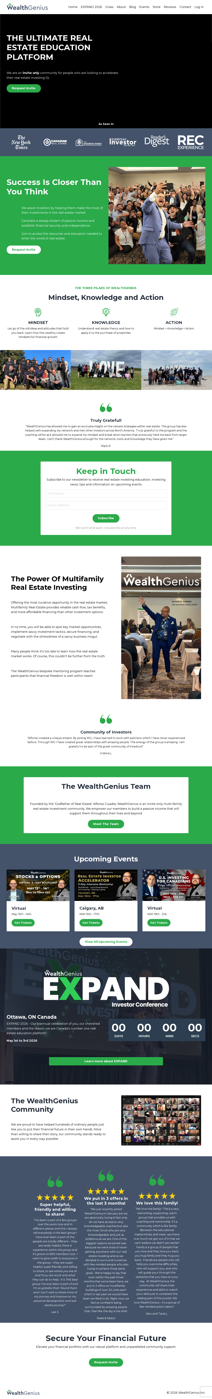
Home (73, 7)
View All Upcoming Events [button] (106, 942)
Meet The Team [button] (106, 824)
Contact (185, 7)
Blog (132, 7)
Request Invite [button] (24, 88)
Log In (199, 7)
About (121, 7)
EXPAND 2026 (91, 7)
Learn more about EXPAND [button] (106, 1061)
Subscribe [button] (106, 518)
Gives (109, 7)
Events (144, 7)
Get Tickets (23, 922)
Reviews (170, 7)
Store (156, 7)
